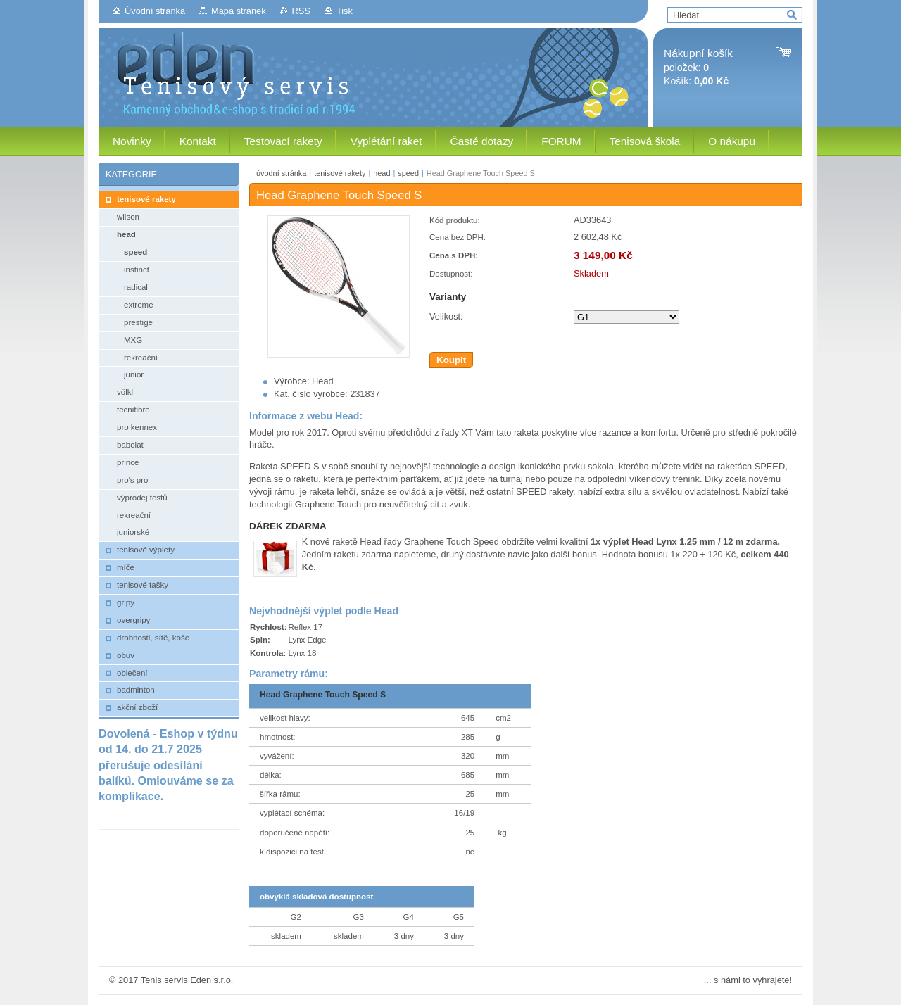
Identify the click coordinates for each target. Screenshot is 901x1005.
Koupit (451, 360)
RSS (301, 11)
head (381, 173)
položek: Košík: (698, 67)
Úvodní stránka (155, 11)
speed (408, 173)
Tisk (344, 11)
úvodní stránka (281, 173)
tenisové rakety (339, 173)
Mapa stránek (238, 11)
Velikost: (446, 316)
